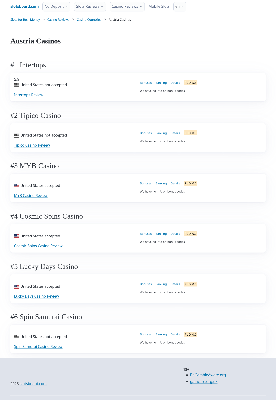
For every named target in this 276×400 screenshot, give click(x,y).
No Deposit (54, 6)
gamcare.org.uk (204, 381)
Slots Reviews (87, 6)
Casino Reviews (125, 6)
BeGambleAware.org (208, 374)
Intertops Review (28, 94)
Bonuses (146, 83)
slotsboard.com (33, 383)
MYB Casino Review (31, 195)
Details (175, 83)
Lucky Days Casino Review (36, 296)
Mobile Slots (159, 6)
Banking (161, 83)
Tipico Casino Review (32, 145)
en (177, 6)
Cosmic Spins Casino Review (38, 245)
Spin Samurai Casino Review (38, 346)
